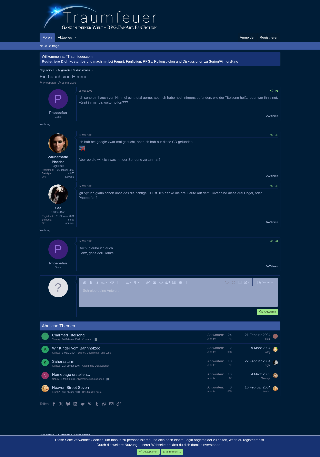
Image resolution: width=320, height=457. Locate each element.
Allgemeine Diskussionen (95, 365)
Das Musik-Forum (91, 392)
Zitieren (273, 116)
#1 (277, 90)
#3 (277, 186)
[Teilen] (271, 91)
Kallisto (56, 352)
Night (267, 365)
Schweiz (69, 176)
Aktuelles (65, 37)
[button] (75, 37)
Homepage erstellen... (71, 374)
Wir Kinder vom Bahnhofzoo (76, 348)
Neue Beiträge (49, 46)
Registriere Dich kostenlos (64, 61)
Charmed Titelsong (68, 335)
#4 (277, 241)
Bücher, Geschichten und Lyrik (94, 352)
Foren (47, 37)
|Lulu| (267, 339)
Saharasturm (63, 361)
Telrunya (265, 378)
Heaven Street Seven (70, 387)
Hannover (69, 223)
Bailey (267, 352)
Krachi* (56, 392)
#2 (277, 135)
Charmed (87, 339)
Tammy (56, 339)
